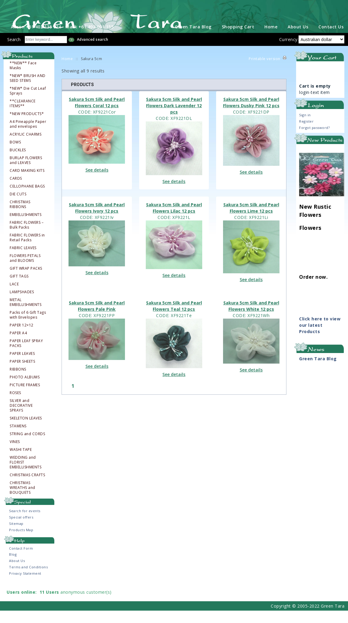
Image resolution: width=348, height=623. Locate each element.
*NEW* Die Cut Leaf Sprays (28, 103)
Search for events (24, 523)
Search (14, 52)
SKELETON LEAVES (26, 430)
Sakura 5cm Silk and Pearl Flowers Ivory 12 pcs (97, 220)
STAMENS (18, 438)
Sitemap (16, 536)
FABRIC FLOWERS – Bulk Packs (26, 237)
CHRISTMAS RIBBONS (20, 217)
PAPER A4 (18, 345)
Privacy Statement (25, 585)
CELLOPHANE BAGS (27, 198)
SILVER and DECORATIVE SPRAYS (21, 418)
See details (96, 182)
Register (306, 133)
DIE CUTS (18, 206)
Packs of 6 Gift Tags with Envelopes (28, 327)
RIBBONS (18, 381)
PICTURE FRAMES (25, 397)
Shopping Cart (238, 39)
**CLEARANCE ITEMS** (23, 116)
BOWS (15, 154)
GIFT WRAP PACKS (26, 280)
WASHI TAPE (21, 462)
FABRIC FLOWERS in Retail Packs (27, 250)
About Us (298, 39)
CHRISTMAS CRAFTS (27, 487)
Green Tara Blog (193, 39)
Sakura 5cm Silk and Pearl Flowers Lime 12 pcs (251, 220)
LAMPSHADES (22, 304)
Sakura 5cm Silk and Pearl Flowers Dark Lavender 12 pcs (174, 118)
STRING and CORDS (27, 446)
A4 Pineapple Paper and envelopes (28, 136)
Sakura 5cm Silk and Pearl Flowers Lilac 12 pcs (174, 220)
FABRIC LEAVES (23, 260)
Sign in (305, 127)
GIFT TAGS (19, 288)
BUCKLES (18, 162)
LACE (14, 296)
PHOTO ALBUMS (25, 389)
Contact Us (330, 39)
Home (270, 39)
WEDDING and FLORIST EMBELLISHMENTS (25, 474)
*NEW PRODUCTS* (27, 126)
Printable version (264, 71)
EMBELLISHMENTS (25, 227)
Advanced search (92, 51)
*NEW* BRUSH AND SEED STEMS (28, 90)
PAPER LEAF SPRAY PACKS (26, 356)
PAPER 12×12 (22, 337)
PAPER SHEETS (22, 373)
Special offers (21, 529)
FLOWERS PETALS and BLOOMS (25, 270)
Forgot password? (314, 140)
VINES (15, 454)
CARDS (16, 190)
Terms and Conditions (28, 579)
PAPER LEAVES (22, 366)
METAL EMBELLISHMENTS (25, 315)
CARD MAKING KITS (27, 183)
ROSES (15, 405)
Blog (13, 566)
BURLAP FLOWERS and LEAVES (26, 173)
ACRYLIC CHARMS (25, 146)
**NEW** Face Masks (23, 78)
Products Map (21, 542)
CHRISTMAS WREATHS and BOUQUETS (22, 500)
